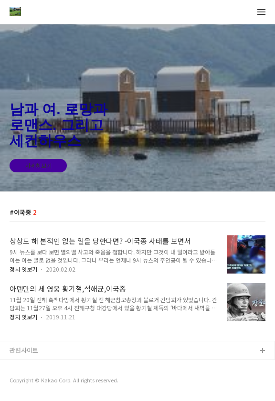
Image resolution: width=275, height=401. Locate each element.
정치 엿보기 (23, 269)
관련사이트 (24, 350)
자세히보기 (38, 165)
